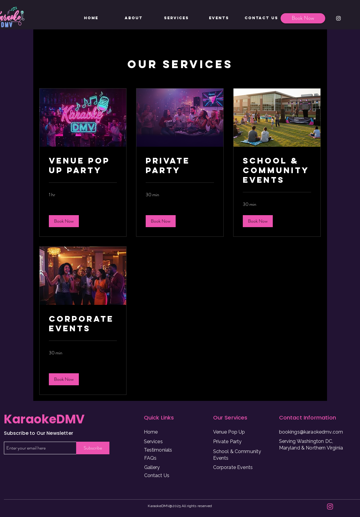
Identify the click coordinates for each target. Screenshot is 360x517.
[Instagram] (338, 18)
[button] (64, 221)
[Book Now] (303, 18)
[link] (83, 165)
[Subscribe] (92, 448)
